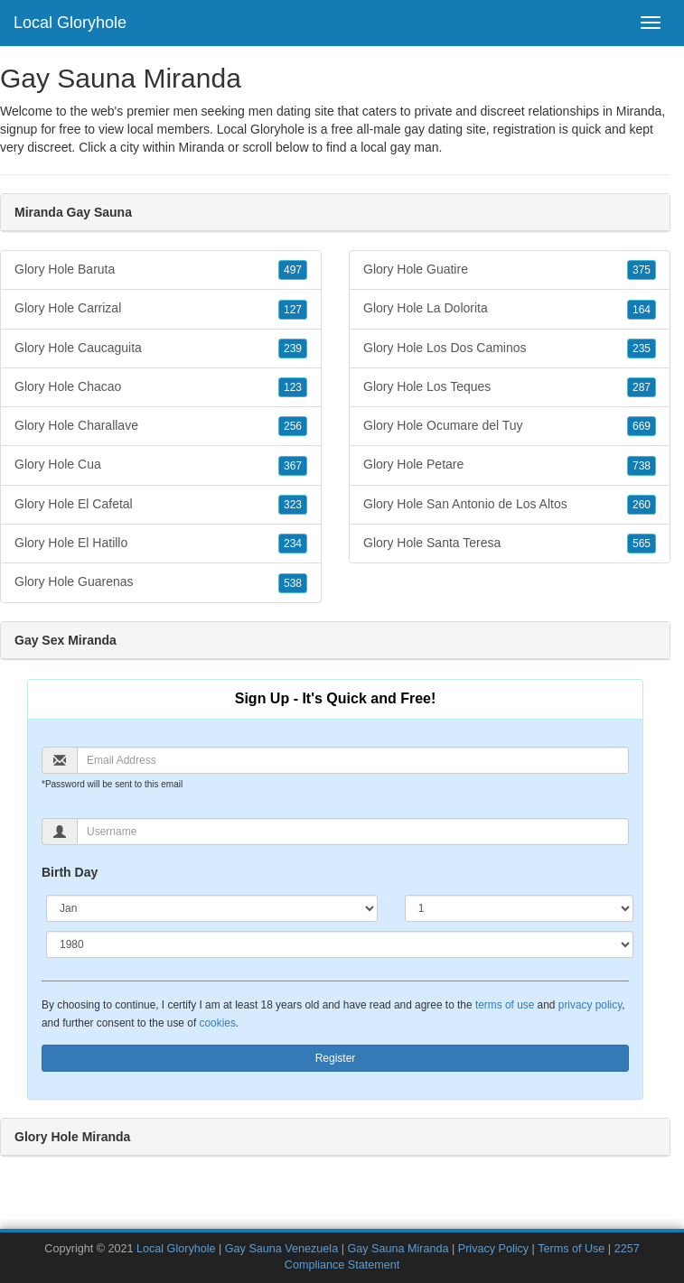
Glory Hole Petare (509, 465)
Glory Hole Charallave (160, 426)
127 (293, 309)
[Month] (212, 908)
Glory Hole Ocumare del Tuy (509, 426)
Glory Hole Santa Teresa (509, 543)
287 (641, 387)
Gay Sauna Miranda (397, 1248)
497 (293, 270)
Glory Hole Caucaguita (160, 348)
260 (641, 504)
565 (641, 543)
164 (641, 309)
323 (293, 504)
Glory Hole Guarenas (160, 582)
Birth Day (70, 872)
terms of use (504, 1005)
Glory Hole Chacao (160, 387)
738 (641, 466)
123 (293, 387)
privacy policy (590, 1005)
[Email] (353, 760)
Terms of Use (571, 1248)
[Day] (519, 908)
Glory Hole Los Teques (509, 387)
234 (293, 543)
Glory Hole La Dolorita (509, 309)
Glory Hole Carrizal (160, 309)
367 (293, 466)
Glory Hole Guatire (509, 270)
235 (641, 348)
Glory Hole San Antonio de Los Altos (509, 505)
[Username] (353, 831)
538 (293, 583)
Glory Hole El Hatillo (160, 543)
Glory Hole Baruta (160, 270)
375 (641, 270)
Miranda (202, 147)
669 (641, 426)
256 (293, 426)
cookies (218, 1023)
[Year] (339, 944)
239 (293, 348)
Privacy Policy (493, 1248)
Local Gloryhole (70, 23)
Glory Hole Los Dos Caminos (509, 348)
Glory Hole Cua (160, 465)
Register (335, 1058)
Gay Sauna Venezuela (281, 1248)
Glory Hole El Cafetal (160, 505)
